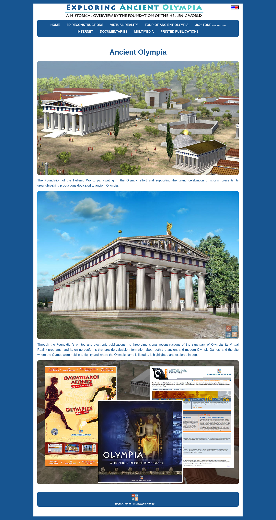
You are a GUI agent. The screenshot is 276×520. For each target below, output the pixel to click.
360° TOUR (210, 25)
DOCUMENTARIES (113, 31)
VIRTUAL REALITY (124, 25)
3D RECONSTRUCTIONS (85, 25)
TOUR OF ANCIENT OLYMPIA (167, 25)
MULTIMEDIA (144, 31)
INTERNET (85, 31)
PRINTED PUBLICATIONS (180, 31)
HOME (55, 25)
